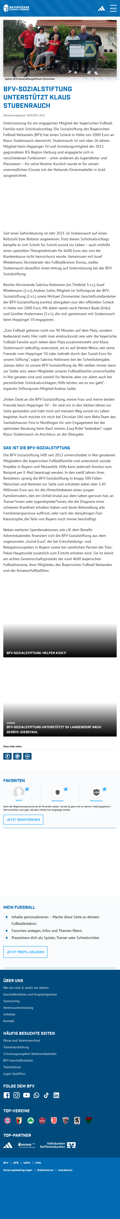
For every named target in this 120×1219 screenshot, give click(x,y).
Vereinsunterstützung (18, 1007)
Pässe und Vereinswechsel (21, 1040)
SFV (5, 1163)
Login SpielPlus (14, 1074)
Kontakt (8, 1021)
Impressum (65, 1170)
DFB (15, 1163)
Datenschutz (45, 1170)
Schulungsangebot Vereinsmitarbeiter (30, 1054)
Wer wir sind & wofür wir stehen (26, 988)
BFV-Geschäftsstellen (18, 1060)
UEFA (26, 1163)
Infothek (9, 1014)
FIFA (38, 1163)
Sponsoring (11, 1001)
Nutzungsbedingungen (17, 1170)
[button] (7, 756)
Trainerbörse (12, 1067)
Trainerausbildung (16, 1047)
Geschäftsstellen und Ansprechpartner (30, 994)
